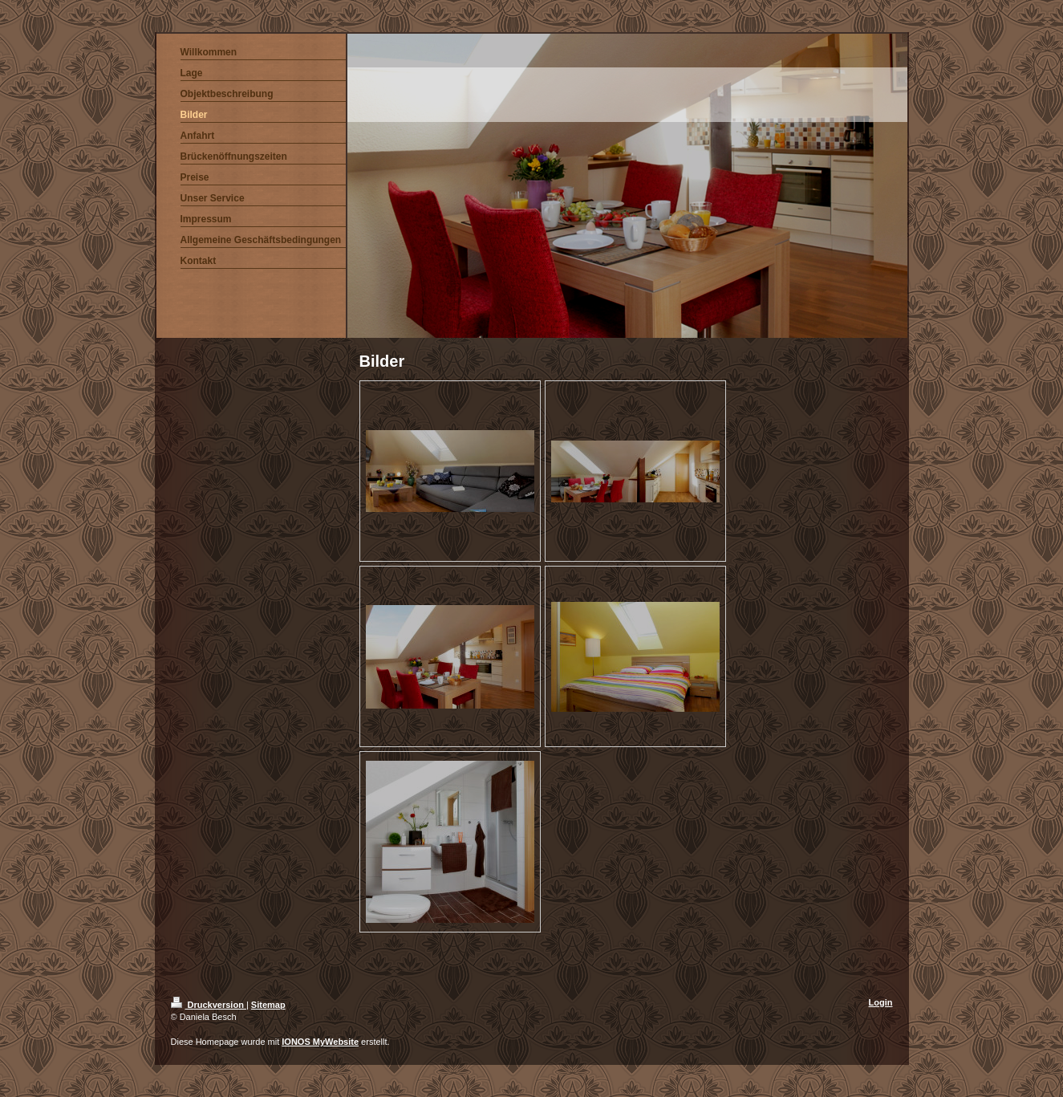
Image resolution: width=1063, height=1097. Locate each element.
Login (881, 1002)
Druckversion (208, 1005)
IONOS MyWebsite (320, 1041)
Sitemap (268, 1005)
